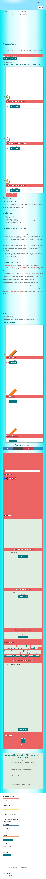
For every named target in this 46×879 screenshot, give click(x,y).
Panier (7, 873)
